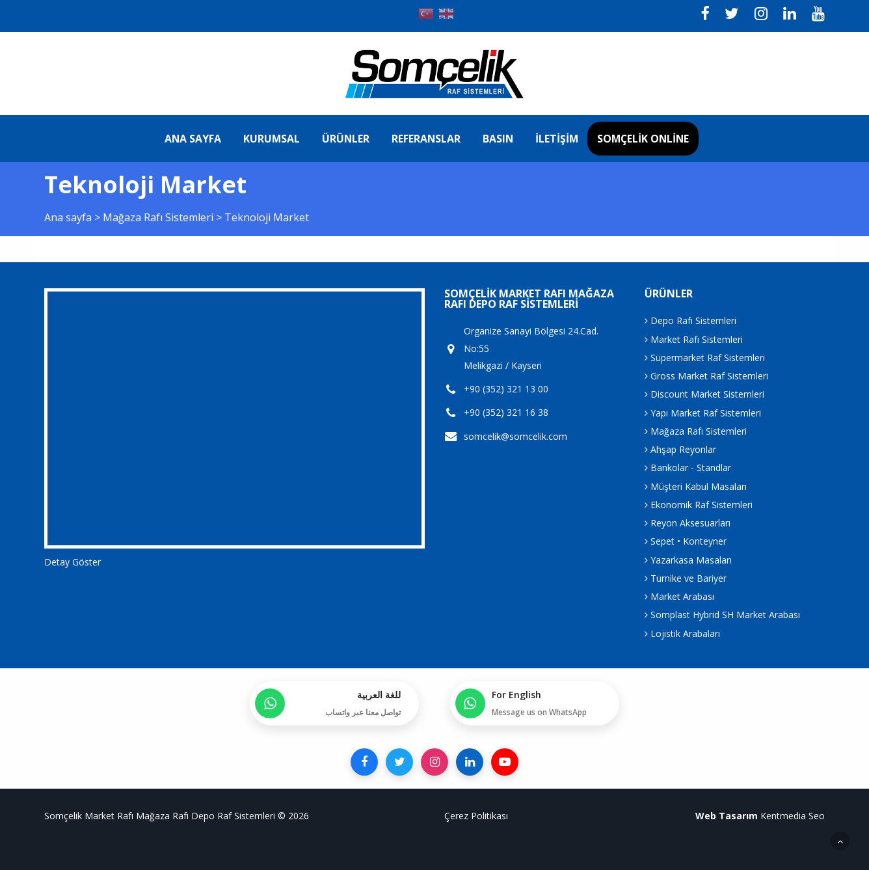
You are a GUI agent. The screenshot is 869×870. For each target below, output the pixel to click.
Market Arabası (679, 596)
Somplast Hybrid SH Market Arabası (722, 614)
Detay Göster (72, 562)
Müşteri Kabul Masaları (696, 486)
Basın (498, 138)
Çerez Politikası (476, 815)
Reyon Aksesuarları (687, 523)
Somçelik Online (643, 138)
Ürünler (345, 138)
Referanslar (426, 138)
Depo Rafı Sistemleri (690, 320)
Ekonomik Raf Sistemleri (699, 504)
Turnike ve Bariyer (686, 578)
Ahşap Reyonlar (680, 449)
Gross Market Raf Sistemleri (706, 376)
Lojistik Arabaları (682, 633)
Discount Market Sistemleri (704, 394)
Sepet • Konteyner (686, 541)
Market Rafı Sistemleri (694, 339)
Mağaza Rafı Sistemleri (159, 217)
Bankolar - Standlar (688, 467)
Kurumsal (271, 138)
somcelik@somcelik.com (515, 436)
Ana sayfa (193, 138)
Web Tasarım (726, 815)
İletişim (556, 138)
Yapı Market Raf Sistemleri (703, 413)
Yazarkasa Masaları (688, 560)
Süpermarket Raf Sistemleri (705, 357)
